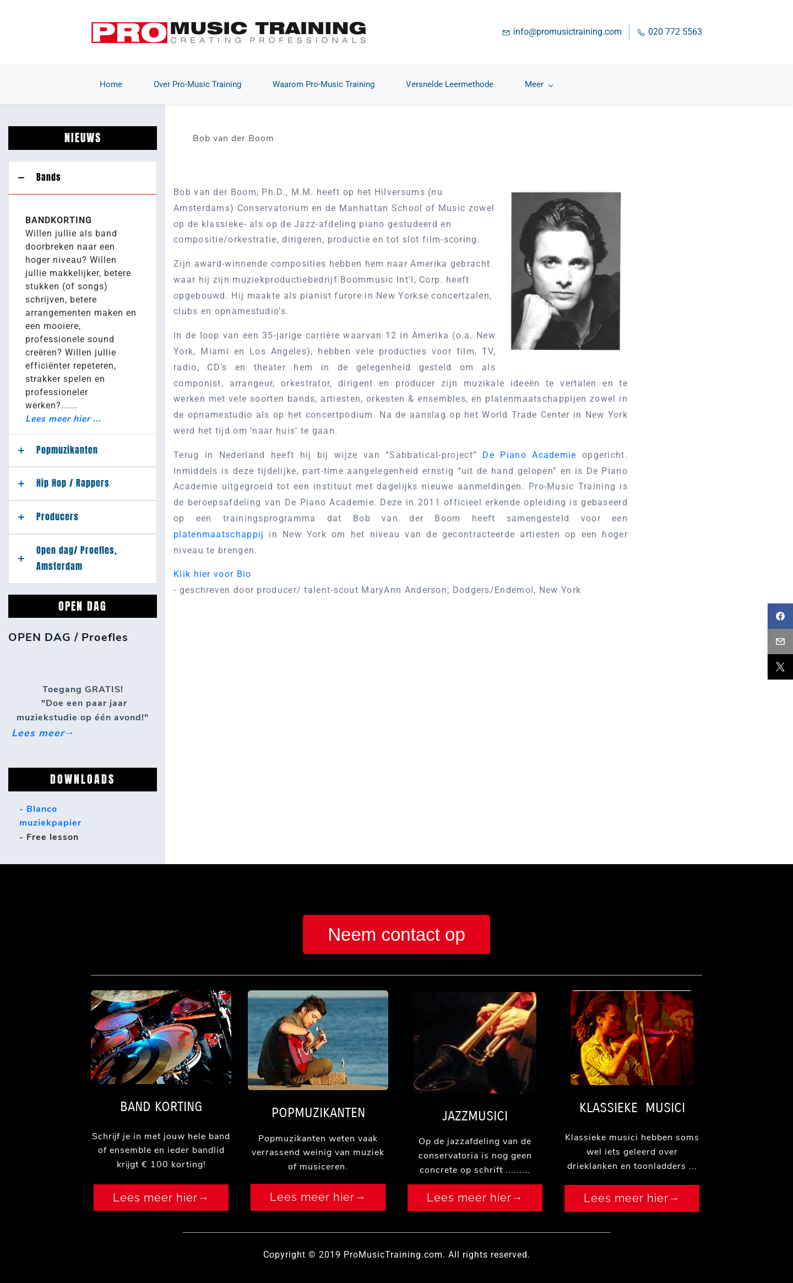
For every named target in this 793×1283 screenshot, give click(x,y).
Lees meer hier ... (63, 411)
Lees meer (38, 725)
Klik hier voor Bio (212, 567)
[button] (82, 170)
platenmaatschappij (218, 527)
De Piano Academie (529, 448)
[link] (566, 184)
